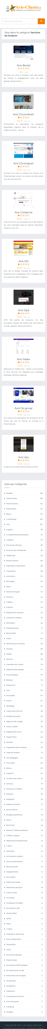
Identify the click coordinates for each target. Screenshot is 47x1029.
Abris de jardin (24, 866)
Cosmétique (24, 519)
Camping (24, 1006)
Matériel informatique (24, 669)
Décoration (24, 877)
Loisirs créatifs (24, 726)
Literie (24, 700)
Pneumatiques (24, 674)
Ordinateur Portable (24, 903)
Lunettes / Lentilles (24, 617)
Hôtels (24, 654)
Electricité (24, 825)
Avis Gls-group (23, 408)
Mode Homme (24, 560)
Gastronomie (24, 498)
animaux (24, 783)
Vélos (24, 586)
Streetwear (24, 980)
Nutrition (24, 794)
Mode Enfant (24, 913)
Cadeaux (24, 539)
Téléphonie (24, 555)
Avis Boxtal (23, 65)
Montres (24, 597)
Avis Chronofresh (23, 114)
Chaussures (24, 571)
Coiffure (24, 602)
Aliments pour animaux (24, 643)
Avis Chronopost (23, 163)
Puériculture (24, 508)
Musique (24, 1011)
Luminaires (24, 576)
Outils (24, 638)
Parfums (24, 607)
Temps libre (24, 944)
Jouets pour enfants (24, 788)
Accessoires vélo (24, 908)
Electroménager (24, 591)
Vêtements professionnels (24, 840)
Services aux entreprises (24, 550)
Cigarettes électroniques (24, 747)
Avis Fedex (23, 359)
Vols (24, 690)
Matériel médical (24, 804)
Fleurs (24, 819)
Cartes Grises (24, 892)
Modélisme (24, 986)
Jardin (24, 918)
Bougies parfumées (24, 814)
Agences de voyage (24, 721)
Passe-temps (24, 960)
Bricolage (24, 581)
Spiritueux (24, 851)
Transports (24, 991)
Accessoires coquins (24, 856)
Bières (24, 768)
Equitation (24, 799)
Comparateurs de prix (24, 996)
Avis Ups (23, 457)
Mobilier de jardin (24, 716)
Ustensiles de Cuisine (24, 664)
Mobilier (24, 493)
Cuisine (24, 929)
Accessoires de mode (24, 970)
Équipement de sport (24, 612)
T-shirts (24, 845)
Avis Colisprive (23, 212)
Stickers (24, 742)
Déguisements (24, 871)
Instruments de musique (24, 975)
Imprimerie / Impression (24, 565)
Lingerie (24, 529)
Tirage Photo (24, 737)
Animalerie (24, 623)
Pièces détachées (24, 939)
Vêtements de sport (24, 887)
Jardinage (24, 705)
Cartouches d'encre (24, 711)
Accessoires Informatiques (24, 965)
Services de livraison (24, 861)
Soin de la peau (24, 1001)
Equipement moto (24, 731)
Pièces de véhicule (24, 545)
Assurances (24, 685)
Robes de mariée (24, 882)
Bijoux (24, 513)
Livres (24, 949)
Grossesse (24, 897)
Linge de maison (24, 752)
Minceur (24, 659)
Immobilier (24, 695)
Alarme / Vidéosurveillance (24, 830)
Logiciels (24, 773)
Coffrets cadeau (24, 835)
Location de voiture (24, 778)
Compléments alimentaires (24, 534)
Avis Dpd (23, 310)
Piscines (24, 648)
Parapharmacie (24, 628)
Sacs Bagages (24, 757)
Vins (24, 524)
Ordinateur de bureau (24, 934)
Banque (24, 680)
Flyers (24, 923)
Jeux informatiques (24, 954)
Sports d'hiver (24, 809)
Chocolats (24, 762)
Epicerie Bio (24, 633)
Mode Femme (24, 503)
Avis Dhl (24, 261)
